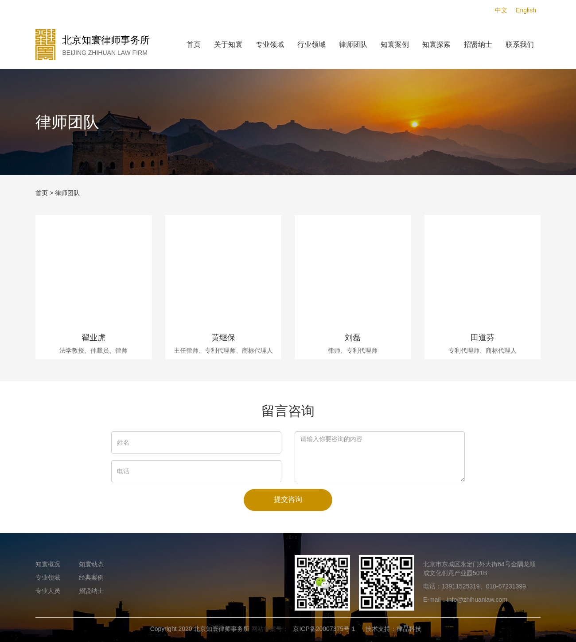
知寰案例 (395, 44)
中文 (501, 10)
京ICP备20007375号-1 (324, 628)
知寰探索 (436, 44)
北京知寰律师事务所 (221, 628)
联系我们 (520, 44)
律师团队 (353, 44)
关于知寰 (228, 44)
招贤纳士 (478, 44)
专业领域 (47, 577)
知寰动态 (91, 564)
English (526, 10)
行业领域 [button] (311, 44)
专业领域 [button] (270, 44)
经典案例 (91, 577)
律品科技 (409, 628)
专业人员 (47, 590)
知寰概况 (47, 564)
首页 (194, 44)
